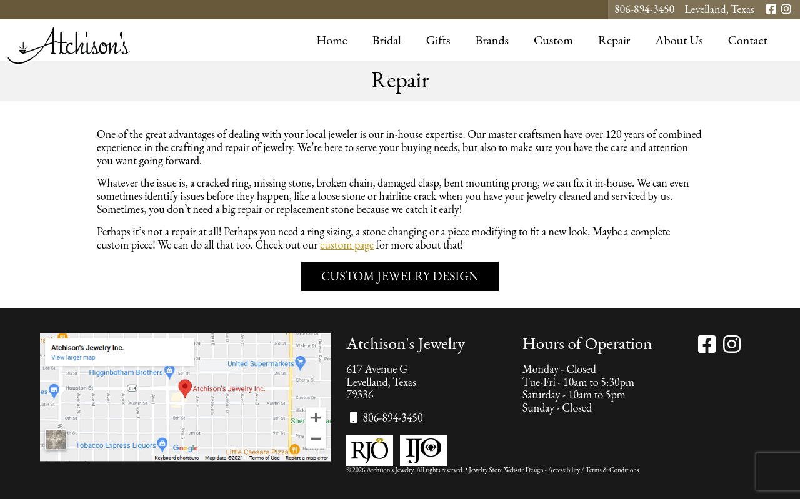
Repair (614, 40)
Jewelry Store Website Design (506, 469)
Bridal (386, 40)
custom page (347, 244)
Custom (553, 40)
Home (331, 40)
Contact (748, 40)
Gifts (438, 40)
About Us (679, 40)
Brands (492, 40)
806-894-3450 (644, 9)
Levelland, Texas (719, 9)
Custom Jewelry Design (400, 276)
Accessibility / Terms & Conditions (593, 469)
